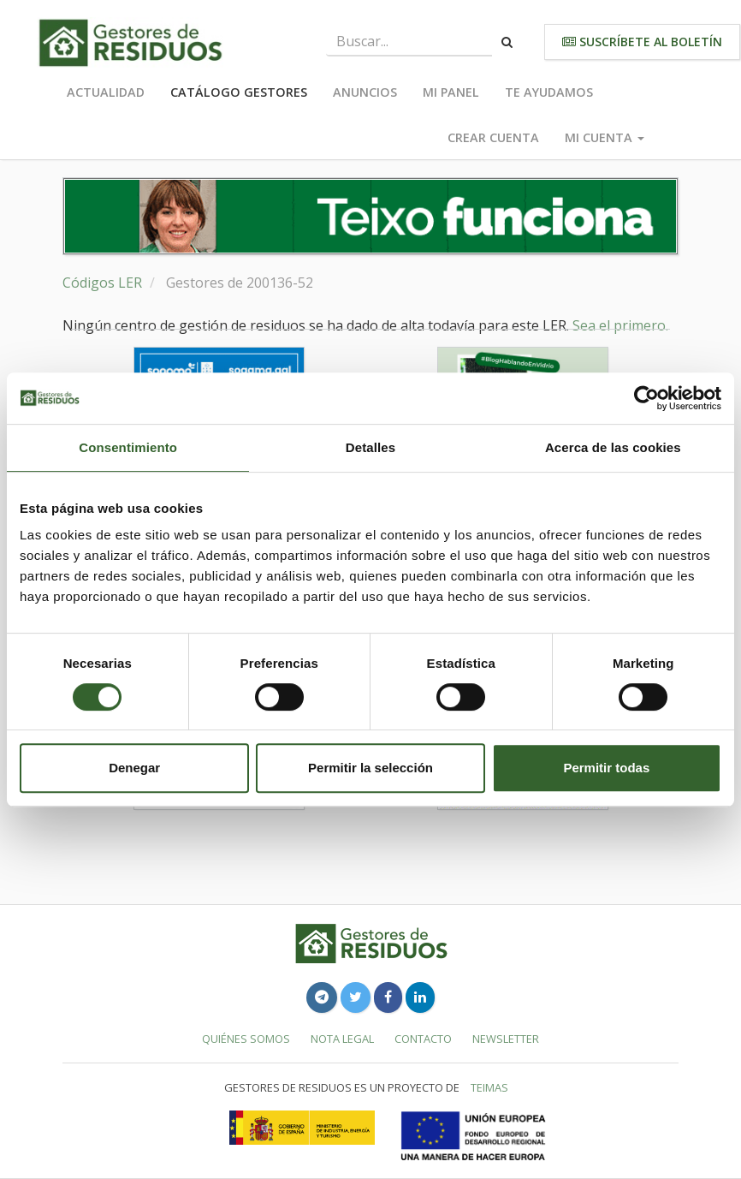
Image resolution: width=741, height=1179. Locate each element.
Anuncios (365, 92)
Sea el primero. (620, 325)
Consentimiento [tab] (128, 447)
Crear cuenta (493, 137)
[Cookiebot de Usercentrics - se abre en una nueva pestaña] (646, 398)
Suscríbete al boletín (642, 41)
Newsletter (505, 1038)
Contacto (423, 1038)
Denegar (134, 767)
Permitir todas (606, 767)
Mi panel (451, 92)
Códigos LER (102, 282)
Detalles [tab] (370, 447)
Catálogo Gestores (238, 92)
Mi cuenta (604, 137)
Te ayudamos (549, 92)
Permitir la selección (370, 767)
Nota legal (342, 1038)
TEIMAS (489, 1087)
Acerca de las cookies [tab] (613, 447)
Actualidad (106, 92)
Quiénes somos (246, 1038)
